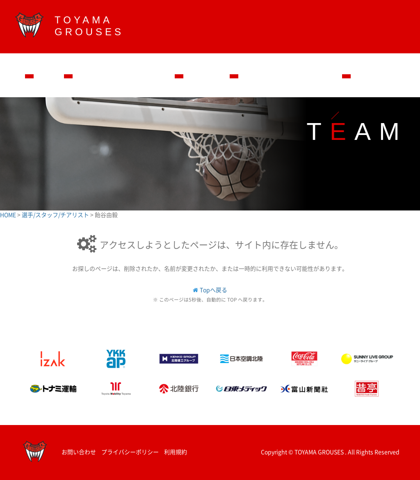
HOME (8, 214)
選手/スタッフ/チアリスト (56, 214)
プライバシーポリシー (130, 452)
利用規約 (175, 452)
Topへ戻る (213, 290)
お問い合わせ (79, 452)
